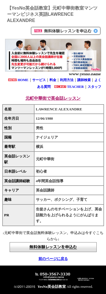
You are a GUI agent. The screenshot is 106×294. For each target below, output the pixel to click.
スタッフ (94, 87)
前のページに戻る (53, 259)
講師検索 (84, 80)
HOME (23, 80)
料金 (52, 80)
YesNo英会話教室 (52, 286)
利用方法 (66, 80)
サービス (39, 80)
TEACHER (75, 87)
